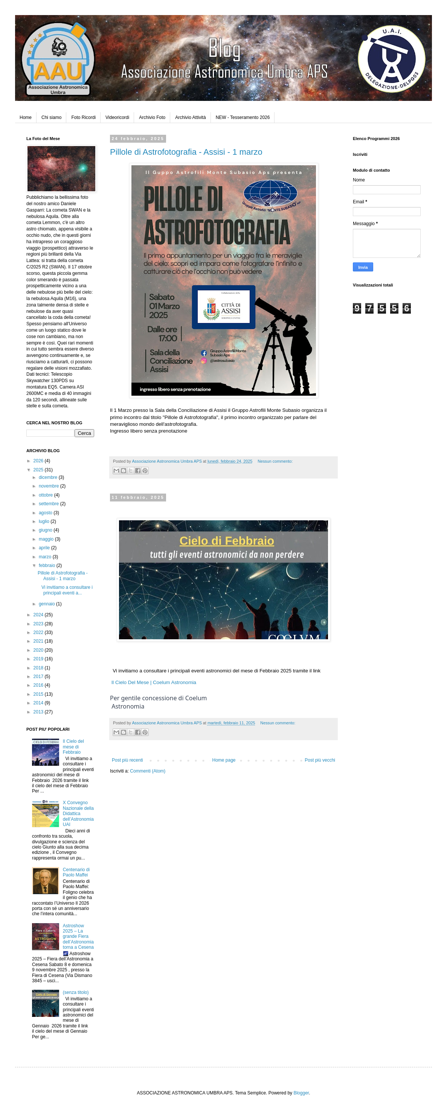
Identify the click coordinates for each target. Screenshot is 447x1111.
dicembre (49, 477)
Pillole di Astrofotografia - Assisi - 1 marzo (186, 152)
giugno (46, 530)
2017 (39, 676)
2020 (39, 650)
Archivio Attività (190, 117)
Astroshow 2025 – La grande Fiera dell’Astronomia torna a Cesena (78, 936)
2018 (39, 668)
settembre (49, 503)
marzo (46, 556)
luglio (44, 521)
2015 (39, 694)
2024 (39, 614)
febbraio (47, 565)
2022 (39, 632)
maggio (47, 539)
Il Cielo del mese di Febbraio (73, 747)
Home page (223, 760)
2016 (39, 685)
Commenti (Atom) (147, 771)
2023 (39, 623)
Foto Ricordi (83, 117)
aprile (45, 547)
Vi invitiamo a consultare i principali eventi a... (65, 590)
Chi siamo (51, 117)
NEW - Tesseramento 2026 (243, 117)
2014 (39, 703)
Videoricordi (117, 117)
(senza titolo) (76, 992)
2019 (39, 658)
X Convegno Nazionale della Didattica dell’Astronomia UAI (78, 813)
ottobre (46, 495)
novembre (49, 486)
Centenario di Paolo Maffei (76, 872)
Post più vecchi (320, 760)
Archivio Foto (152, 117)
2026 (39, 460)
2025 (39, 469)
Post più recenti (127, 760)
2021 (39, 641)
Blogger (301, 1093)
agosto (46, 512)
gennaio (47, 604)
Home (26, 117)
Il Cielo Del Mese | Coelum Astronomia (154, 682)
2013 (39, 712)
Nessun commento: (275, 461)
